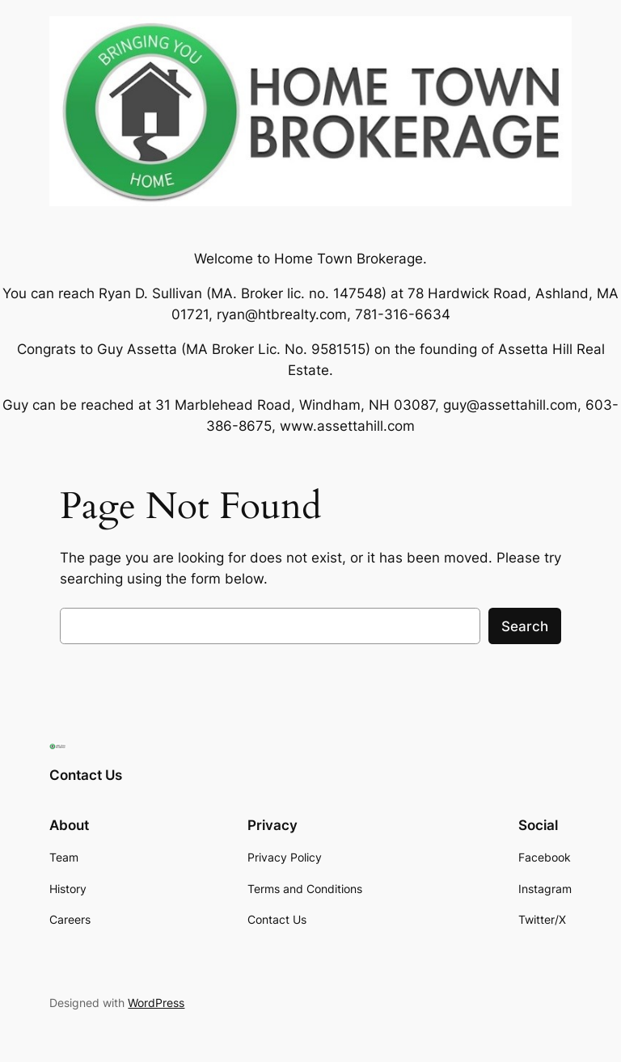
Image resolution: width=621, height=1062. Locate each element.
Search (524, 626)
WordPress (156, 1002)
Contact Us (85, 775)
